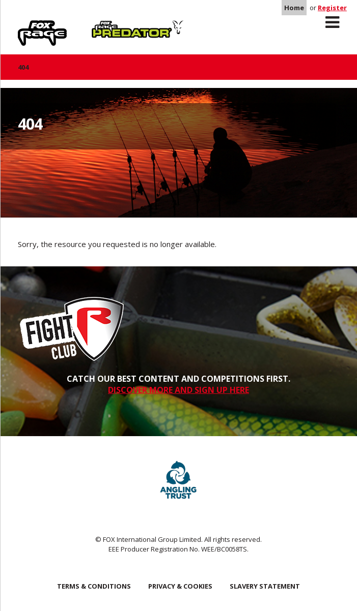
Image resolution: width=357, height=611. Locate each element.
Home (294, 7)
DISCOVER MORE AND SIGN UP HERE (178, 389)
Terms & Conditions (94, 586)
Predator (109, 26)
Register (332, 7)
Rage (27, 26)
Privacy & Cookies (180, 586)
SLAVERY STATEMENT (265, 586)
